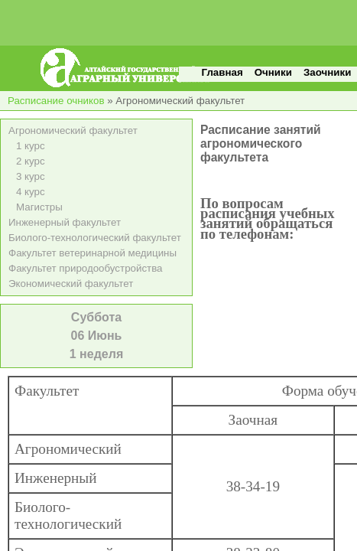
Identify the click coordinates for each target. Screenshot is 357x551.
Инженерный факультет (64, 222)
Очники (273, 72)
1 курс (30, 146)
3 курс (30, 176)
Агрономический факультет (73, 130)
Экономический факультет (70, 283)
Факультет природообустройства (85, 268)
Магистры (39, 207)
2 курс (30, 161)
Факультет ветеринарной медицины (92, 253)
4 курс (30, 191)
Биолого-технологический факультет (94, 237)
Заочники (327, 72)
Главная (222, 72)
